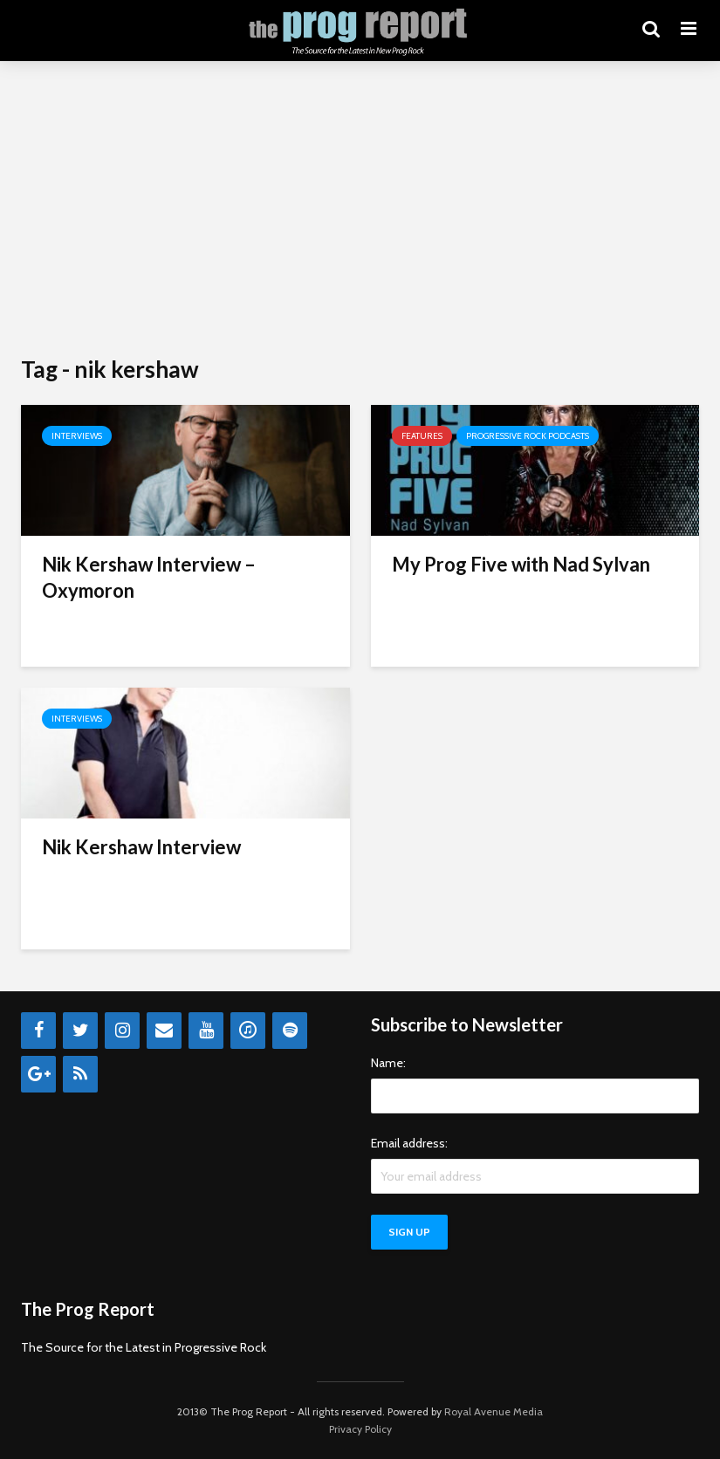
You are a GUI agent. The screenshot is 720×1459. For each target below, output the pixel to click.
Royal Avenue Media (493, 1411)
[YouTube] (206, 1030)
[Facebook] (38, 1030)
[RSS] (80, 1074)
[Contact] (164, 1030)
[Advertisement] (360, 209)
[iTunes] (247, 1030)
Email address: (409, 1143)
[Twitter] (80, 1030)
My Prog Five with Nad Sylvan (521, 564)
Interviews (76, 436)
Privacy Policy (360, 1428)
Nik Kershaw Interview (141, 847)
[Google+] (38, 1074)
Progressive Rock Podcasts (527, 436)
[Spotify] (289, 1030)
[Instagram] (122, 1030)
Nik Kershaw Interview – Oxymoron (149, 577)
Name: (388, 1063)
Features (421, 436)
